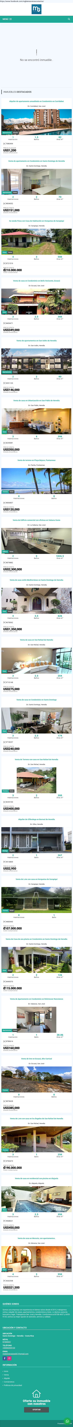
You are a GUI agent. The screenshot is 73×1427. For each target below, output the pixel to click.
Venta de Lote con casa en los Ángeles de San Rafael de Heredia (36, 1119)
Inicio (6, 1371)
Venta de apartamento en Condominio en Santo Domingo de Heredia (36, 161)
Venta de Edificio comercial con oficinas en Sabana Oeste (36, 520)
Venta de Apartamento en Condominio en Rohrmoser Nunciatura (36, 999)
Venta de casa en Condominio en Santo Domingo (36, 700)
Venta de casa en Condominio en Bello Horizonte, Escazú (36, 281)
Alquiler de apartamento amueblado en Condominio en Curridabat (36, 101)
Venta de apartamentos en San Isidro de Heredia (36, 341)
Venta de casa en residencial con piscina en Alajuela (36, 1178)
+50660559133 (9, 1348)
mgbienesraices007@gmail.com (15, 1354)
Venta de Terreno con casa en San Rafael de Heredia (36, 759)
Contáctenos (9, 1382)
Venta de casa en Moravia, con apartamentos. (36, 1238)
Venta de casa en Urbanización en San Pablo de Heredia (36, 400)
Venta (6, 1375)
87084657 (7, 1342)
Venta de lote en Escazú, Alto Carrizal (36, 1059)
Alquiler (7, 1378)
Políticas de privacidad (13, 1385)
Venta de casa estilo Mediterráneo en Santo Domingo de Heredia (36, 580)
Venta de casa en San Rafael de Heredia (36, 640)
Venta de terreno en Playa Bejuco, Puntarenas (36, 460)
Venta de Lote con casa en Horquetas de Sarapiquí (36, 879)
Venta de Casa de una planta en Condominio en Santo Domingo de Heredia (36, 939)
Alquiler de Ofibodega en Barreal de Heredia (36, 819)
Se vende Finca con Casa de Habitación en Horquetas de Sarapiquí (36, 221)
